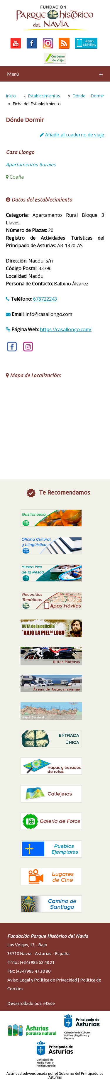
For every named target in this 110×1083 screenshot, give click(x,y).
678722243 (45, 299)
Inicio (11, 96)
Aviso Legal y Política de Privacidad (42, 979)
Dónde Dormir (88, 96)
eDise (49, 1003)
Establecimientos (44, 96)
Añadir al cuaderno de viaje (74, 134)
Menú (55, 74)
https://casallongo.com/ (66, 329)
